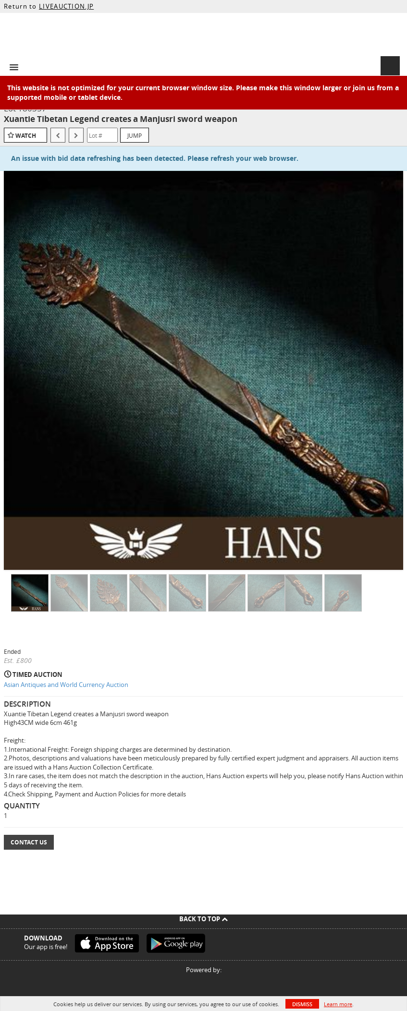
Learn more (338, 1004)
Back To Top (203, 919)
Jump (134, 135)
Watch (25, 136)
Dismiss (302, 1004)
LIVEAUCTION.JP (66, 6)
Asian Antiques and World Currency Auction (66, 684)
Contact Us (29, 842)
